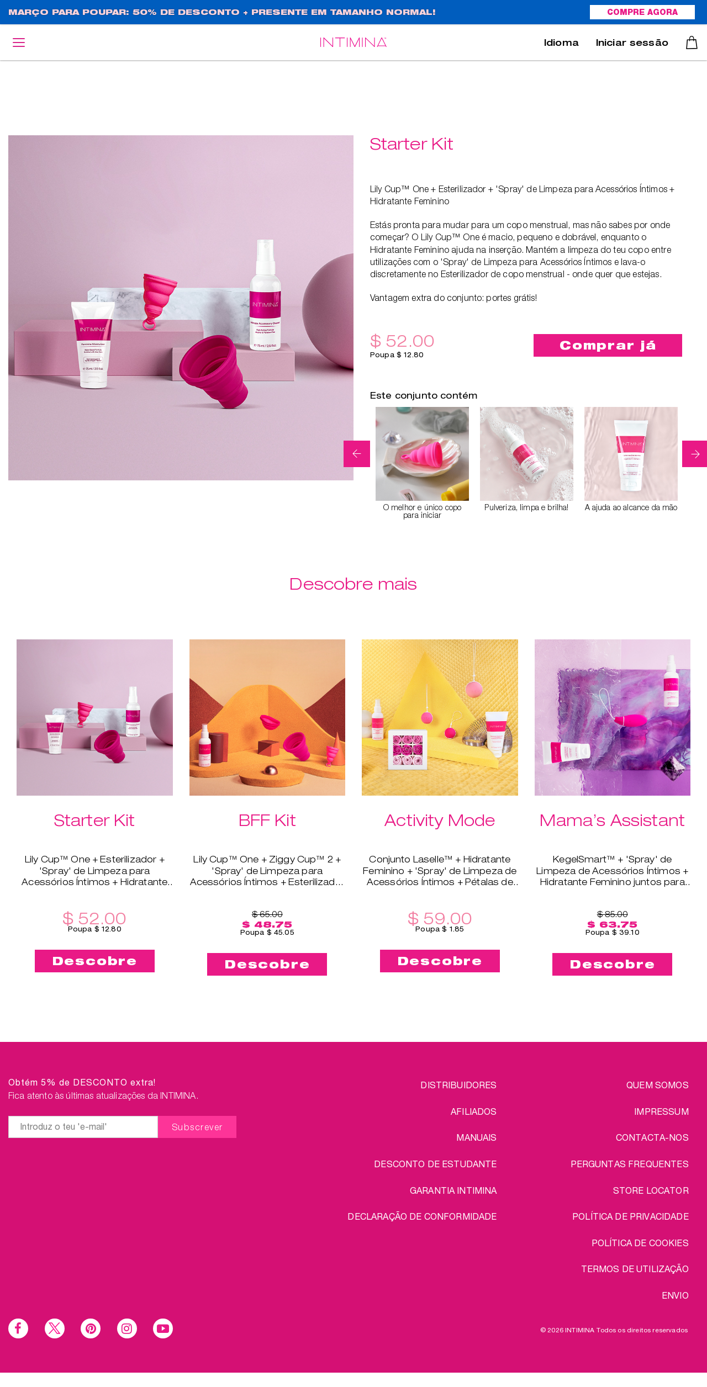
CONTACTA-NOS (652, 1137)
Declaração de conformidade (422, 1216)
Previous (357, 454)
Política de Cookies (640, 1242)
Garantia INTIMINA (453, 1190)
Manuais (476, 1137)
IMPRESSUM (661, 1111)
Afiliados (474, 1111)
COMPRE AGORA (642, 13)
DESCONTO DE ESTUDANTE (435, 1163)
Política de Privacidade (630, 1216)
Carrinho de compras (692, 42)
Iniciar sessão (632, 44)
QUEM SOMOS (657, 1084)
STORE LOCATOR (651, 1190)
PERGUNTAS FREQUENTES (630, 1163)
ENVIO (675, 1295)
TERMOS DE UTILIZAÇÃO (635, 1268)
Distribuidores (458, 1084)
